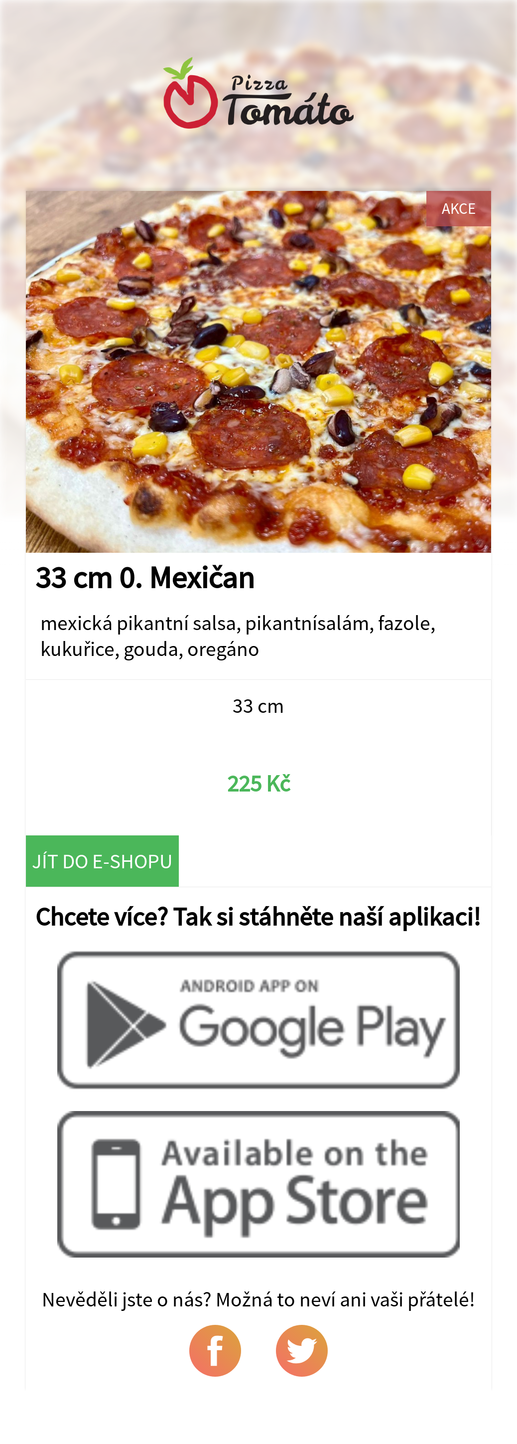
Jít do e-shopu (102, 861)
